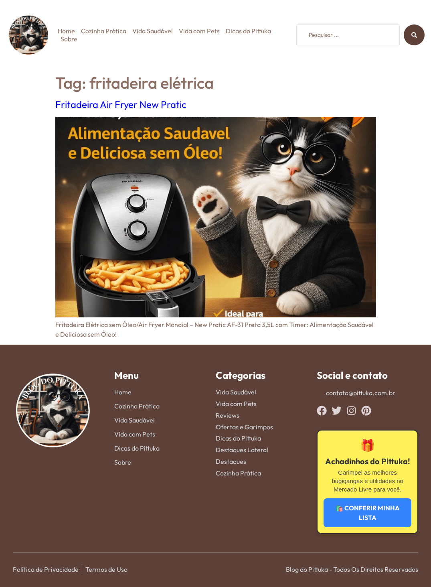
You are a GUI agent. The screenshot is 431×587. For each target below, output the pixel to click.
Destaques (231, 461)
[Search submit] (414, 34)
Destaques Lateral (242, 450)
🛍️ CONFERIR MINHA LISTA (367, 513)
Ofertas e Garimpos (244, 427)
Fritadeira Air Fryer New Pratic (120, 104)
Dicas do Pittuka (248, 31)
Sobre (69, 39)
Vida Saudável (152, 31)
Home (66, 31)
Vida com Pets (199, 31)
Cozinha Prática (103, 31)
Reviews (227, 415)
